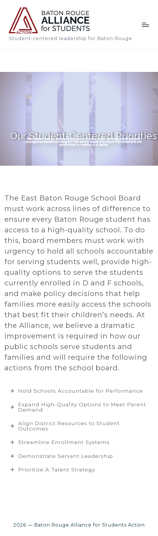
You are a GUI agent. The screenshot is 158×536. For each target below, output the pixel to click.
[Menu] (145, 25)
